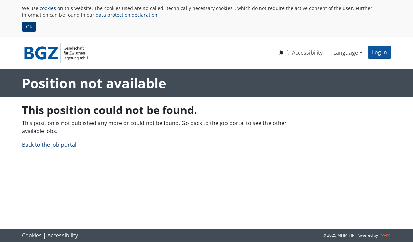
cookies (48, 8)
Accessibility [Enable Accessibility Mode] (307, 52)
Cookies (32, 235)
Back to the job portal (49, 144)
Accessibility (62, 235)
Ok (29, 26)
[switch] (284, 52)
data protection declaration (126, 15)
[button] (379, 52)
